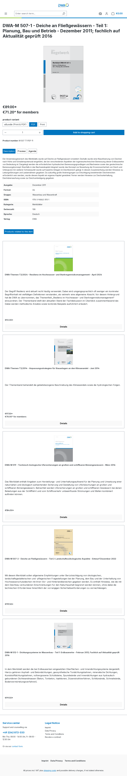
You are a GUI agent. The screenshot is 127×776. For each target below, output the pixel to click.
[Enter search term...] (37, 13)
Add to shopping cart (84, 132)
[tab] (9, 151)
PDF (33, 124)
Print (42, 124)
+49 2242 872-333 (13, 732)
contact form (17, 746)
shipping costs (50, 770)
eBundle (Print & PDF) (15, 124)
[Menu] (6, 13)
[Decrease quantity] (5, 132)
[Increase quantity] (40, 132)
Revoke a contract (53, 737)
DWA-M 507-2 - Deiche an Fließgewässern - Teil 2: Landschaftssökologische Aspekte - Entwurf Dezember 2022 (60, 559)
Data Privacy (50, 731)
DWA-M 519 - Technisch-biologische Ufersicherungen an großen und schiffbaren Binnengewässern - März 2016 (60, 465)
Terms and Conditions (54, 734)
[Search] (64, 13)
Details (63, 326)
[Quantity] (22, 132)
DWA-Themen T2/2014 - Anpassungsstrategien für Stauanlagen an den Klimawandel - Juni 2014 (52, 368)
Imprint (48, 727)
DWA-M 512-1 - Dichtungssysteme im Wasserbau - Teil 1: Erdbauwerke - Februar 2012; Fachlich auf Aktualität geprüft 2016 (62, 654)
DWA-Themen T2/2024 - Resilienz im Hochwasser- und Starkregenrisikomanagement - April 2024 (53, 274)
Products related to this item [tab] (19, 231)
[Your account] (106, 13)
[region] (63, 74)
